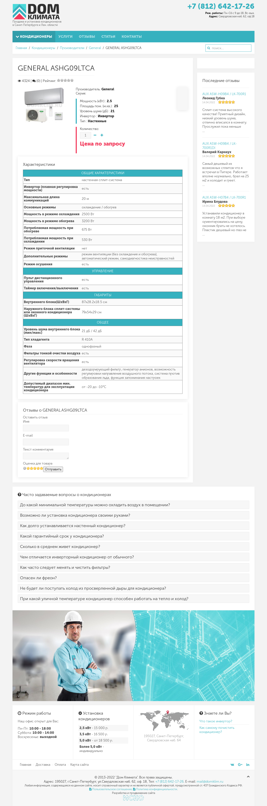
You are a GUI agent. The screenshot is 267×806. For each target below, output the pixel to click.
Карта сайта (79, 765)
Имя (26, 421)
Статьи (108, 36)
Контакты (132, 36)
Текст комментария (38, 449)
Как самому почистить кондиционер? (216, 730)
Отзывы (87, 36)
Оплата (60, 765)
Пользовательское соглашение (110, 789)
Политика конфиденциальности (155, 789)
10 (41, 468)
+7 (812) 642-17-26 (221, 6)
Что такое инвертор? (215, 721)
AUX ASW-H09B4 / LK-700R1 (224, 94)
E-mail (28, 435)
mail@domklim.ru (210, 781)
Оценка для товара (37, 463)
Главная (21, 48)
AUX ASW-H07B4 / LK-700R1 (224, 197)
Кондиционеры (34, 36)
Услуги (65, 36)
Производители (72, 48)
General (95, 48)
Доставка (43, 765)
